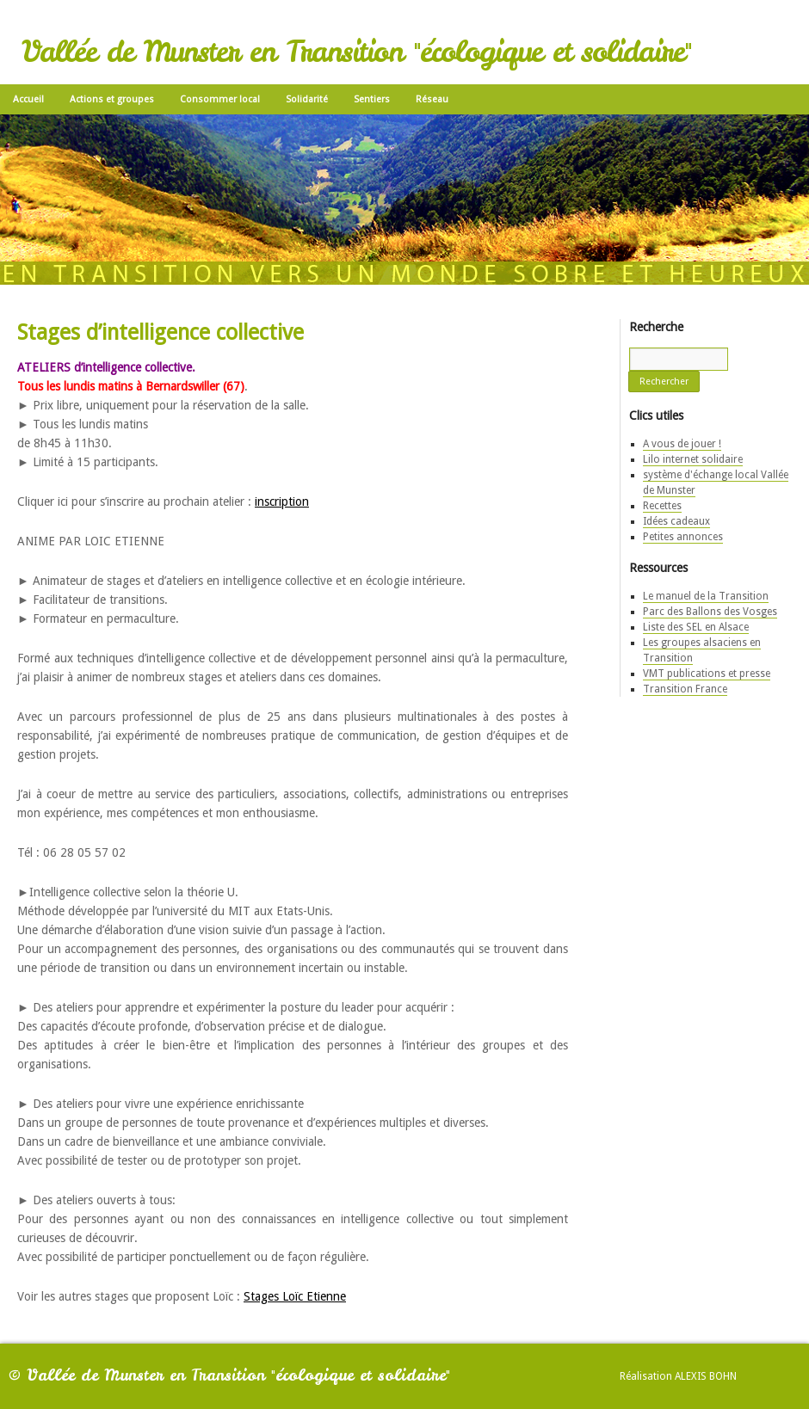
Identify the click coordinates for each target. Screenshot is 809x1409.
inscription (282, 501)
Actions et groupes (112, 99)
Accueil (28, 99)
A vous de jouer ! (682, 444)
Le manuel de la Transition (706, 596)
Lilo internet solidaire (693, 459)
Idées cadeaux (676, 521)
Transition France (685, 689)
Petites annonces (683, 537)
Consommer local (220, 99)
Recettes (662, 506)
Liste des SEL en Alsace (696, 627)
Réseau (432, 99)
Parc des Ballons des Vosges (710, 612)
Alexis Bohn (706, 1376)
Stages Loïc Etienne (295, 1296)
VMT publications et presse (706, 674)
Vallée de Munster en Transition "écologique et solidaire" (356, 51)
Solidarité (307, 99)
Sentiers (372, 99)
